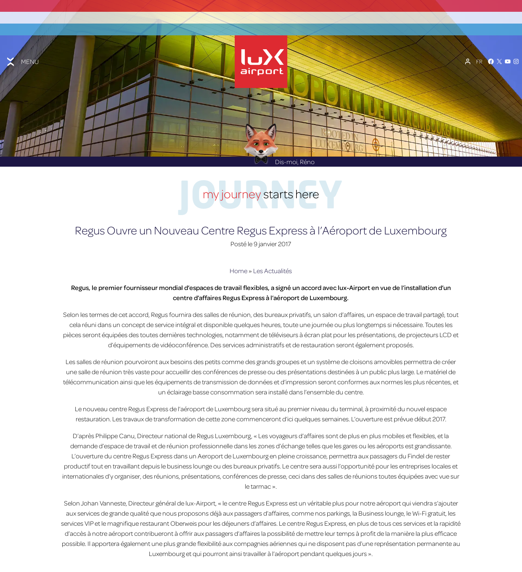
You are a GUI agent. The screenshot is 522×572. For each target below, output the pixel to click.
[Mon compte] (467, 57)
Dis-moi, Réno (279, 154)
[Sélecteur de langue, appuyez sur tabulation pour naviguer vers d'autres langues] (479, 57)
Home (238, 263)
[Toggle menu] (22, 56)
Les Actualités (272, 263)
